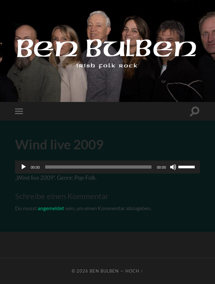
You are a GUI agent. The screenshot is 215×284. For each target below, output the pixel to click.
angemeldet (51, 208)
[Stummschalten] (173, 167)
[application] (107, 167)
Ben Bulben (104, 271)
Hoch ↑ (134, 271)
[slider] (98, 167)
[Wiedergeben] (23, 167)
